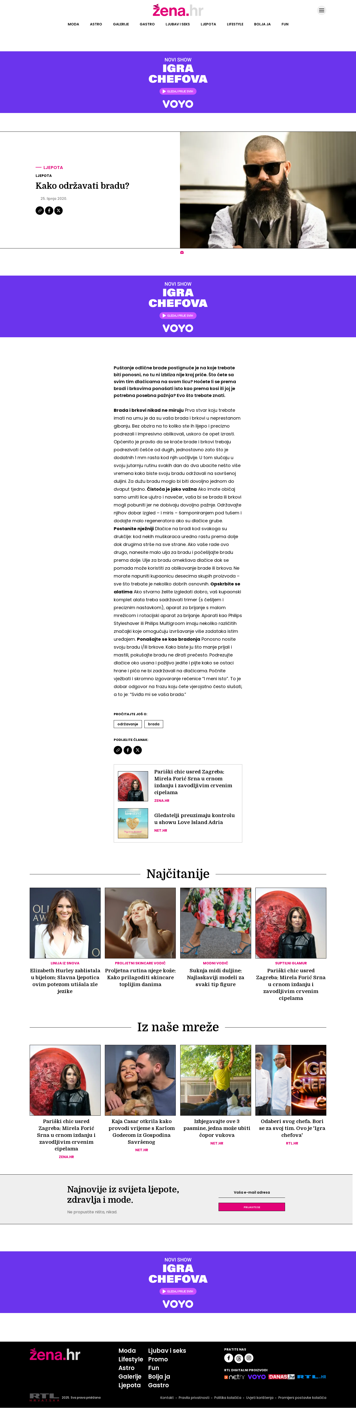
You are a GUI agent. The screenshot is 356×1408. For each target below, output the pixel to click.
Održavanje (127, 724)
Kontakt (167, 1397)
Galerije (121, 24)
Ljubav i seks (178, 24)
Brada (153, 724)
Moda (73, 24)
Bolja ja (262, 24)
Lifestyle (235, 24)
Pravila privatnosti (194, 1397)
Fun (285, 24)
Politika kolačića (227, 1397)
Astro (96, 24)
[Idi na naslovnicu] (178, 15)
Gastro (147, 24)
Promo (158, 1359)
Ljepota (208, 24)
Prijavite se (252, 1207)
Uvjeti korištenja (259, 1397)
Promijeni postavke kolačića (302, 1397)
